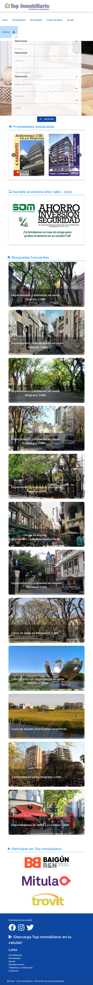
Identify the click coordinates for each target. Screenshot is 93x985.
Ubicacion (19, 61)
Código (18, 108)
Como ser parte (55, 20)
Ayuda (70, 20)
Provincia (19, 49)
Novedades (36, 20)
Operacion (19, 96)
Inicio (5, 20)
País (16, 37)
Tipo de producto (22, 72)
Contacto (13, 971)
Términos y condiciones (21, 967)
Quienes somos (16, 964)
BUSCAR (46, 119)
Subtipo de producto (24, 84)
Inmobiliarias (19, 20)
